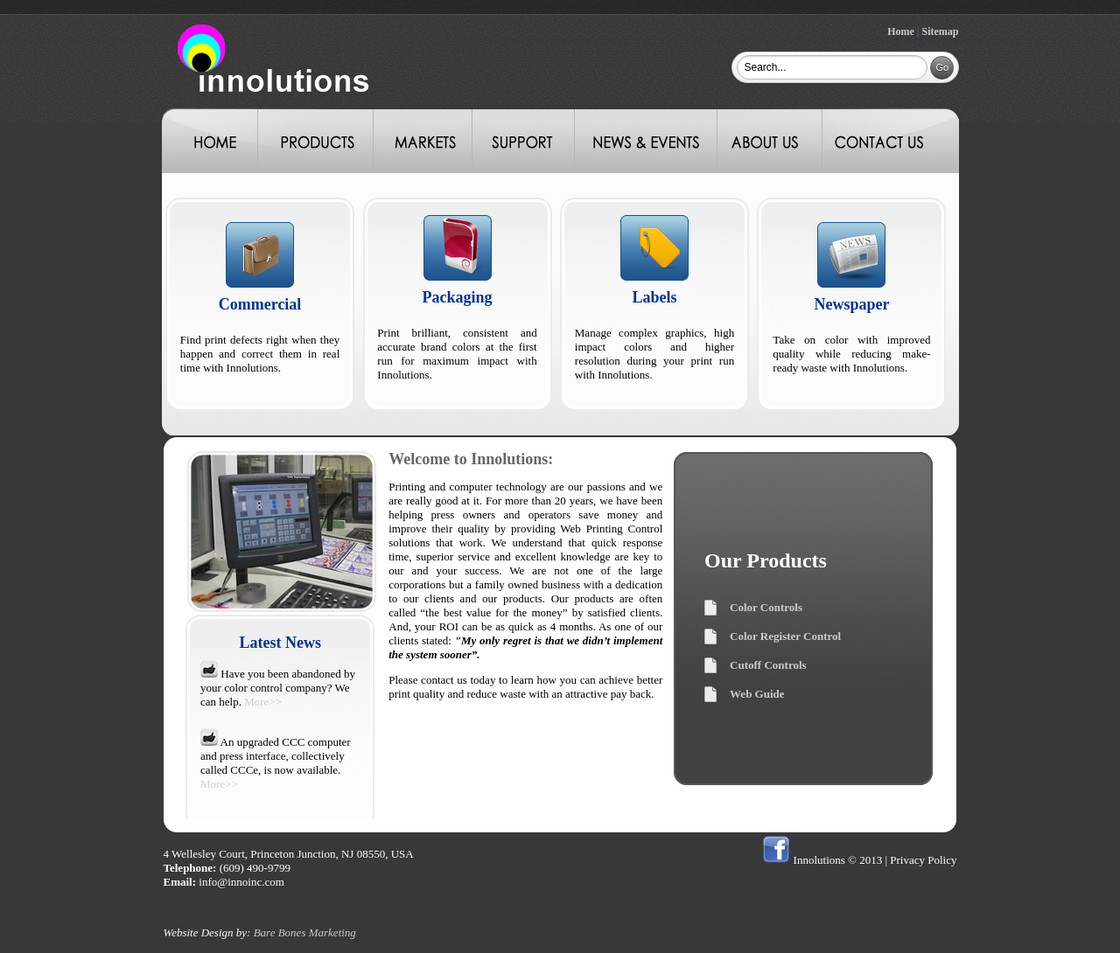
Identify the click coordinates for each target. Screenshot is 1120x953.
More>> (263, 701)
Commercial (260, 304)
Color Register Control (785, 636)
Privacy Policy (923, 859)
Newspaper (851, 304)
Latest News (280, 642)
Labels (654, 297)
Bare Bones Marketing (305, 932)
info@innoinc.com (241, 881)
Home (900, 31)
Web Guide (757, 693)
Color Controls (766, 607)
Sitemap (940, 31)
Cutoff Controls (768, 664)
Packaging (458, 297)
